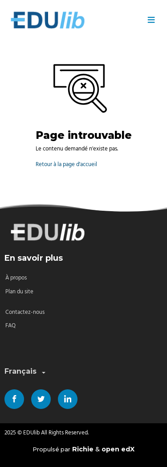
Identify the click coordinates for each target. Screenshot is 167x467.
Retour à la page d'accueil (66, 164)
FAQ (10, 326)
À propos (16, 278)
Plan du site (19, 292)
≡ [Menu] (151, 20)
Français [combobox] (25, 371)
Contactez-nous (25, 312)
